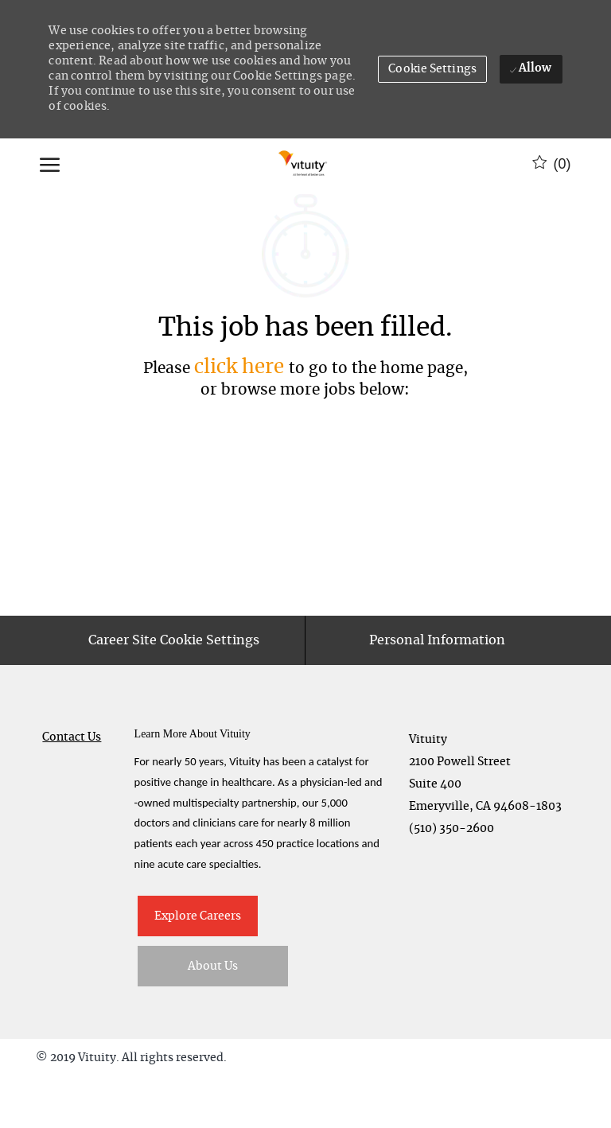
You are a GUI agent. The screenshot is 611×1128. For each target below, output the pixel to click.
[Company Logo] (303, 164)
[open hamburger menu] (50, 164)
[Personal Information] (437, 691)
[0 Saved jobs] (551, 164)
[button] (432, 69)
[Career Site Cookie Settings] (173, 691)
